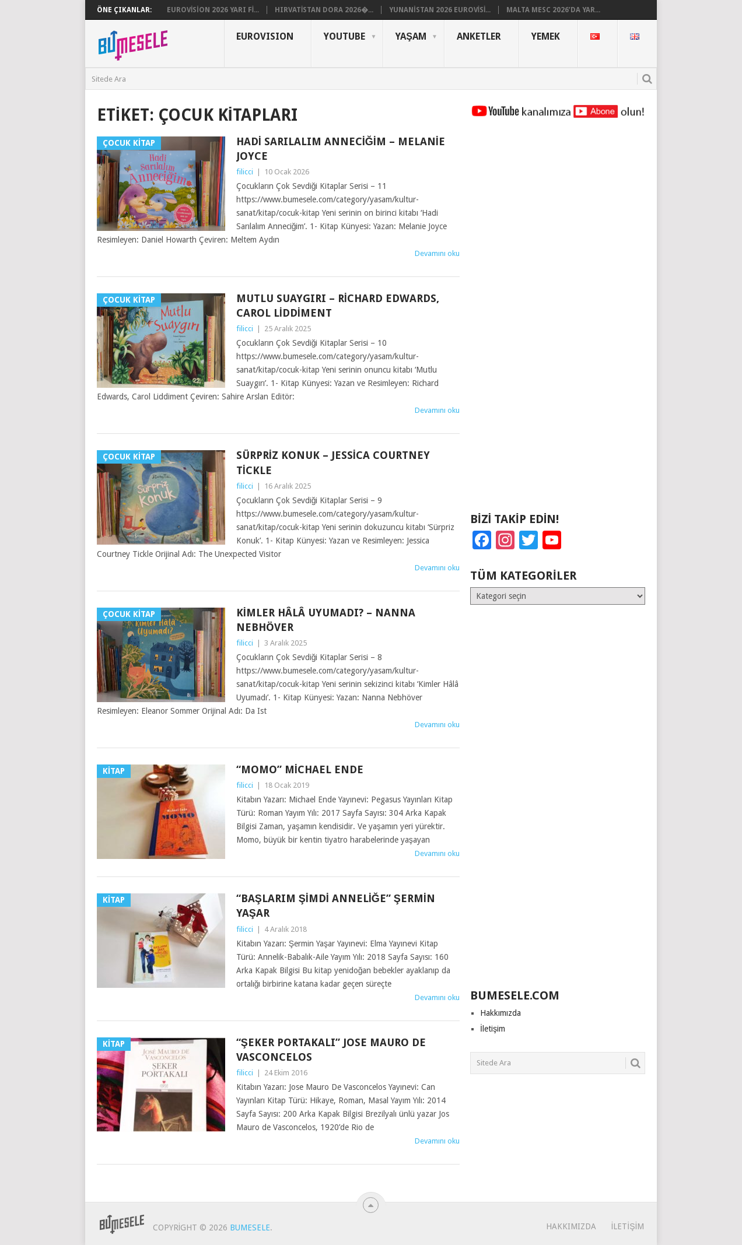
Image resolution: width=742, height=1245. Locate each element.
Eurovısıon (264, 36)
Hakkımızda (500, 1013)
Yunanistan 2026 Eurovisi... (440, 10)
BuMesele (250, 1227)
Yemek (545, 36)
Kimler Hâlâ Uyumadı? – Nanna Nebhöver (325, 619)
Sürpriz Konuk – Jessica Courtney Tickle (333, 462)
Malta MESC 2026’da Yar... (553, 10)
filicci (244, 171)
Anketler (479, 36)
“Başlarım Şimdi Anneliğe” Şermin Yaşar (335, 905)
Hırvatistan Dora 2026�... (324, 10)
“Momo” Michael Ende (299, 769)
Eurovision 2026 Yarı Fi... (213, 10)
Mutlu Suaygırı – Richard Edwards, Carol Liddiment (337, 305)
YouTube (344, 36)
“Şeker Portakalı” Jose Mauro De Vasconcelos (331, 1049)
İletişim (492, 1028)
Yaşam (411, 36)
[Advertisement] (557, 321)
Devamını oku (437, 253)
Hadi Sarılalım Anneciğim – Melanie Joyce (340, 148)
